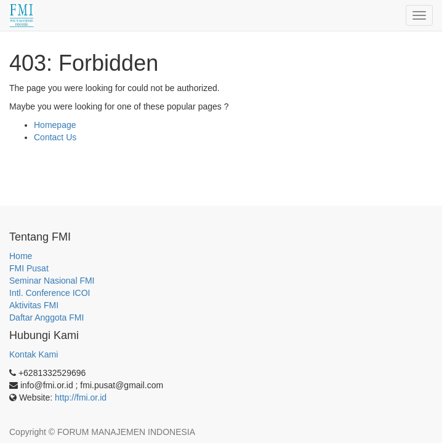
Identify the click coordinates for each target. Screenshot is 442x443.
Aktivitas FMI (33, 305)
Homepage (55, 125)
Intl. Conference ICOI (49, 293)
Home (20, 256)
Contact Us (55, 137)
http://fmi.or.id (80, 397)
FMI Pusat (29, 268)
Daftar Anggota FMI (46, 317)
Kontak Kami (33, 354)
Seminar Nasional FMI (52, 280)
